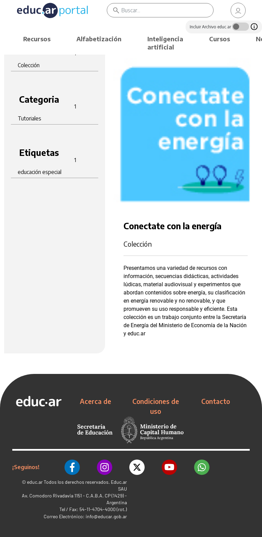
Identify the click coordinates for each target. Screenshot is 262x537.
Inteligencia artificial (165, 43)
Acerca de (95, 401)
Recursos (36, 39)
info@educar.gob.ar (106, 516)
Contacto (215, 401)
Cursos (219, 39)
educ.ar (35, 482)
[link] (238, 10)
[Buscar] (167, 10)
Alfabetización (98, 39)
